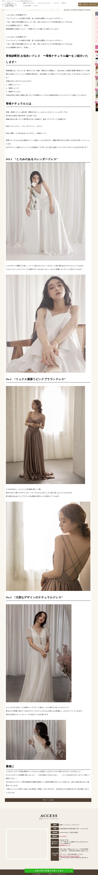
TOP (3, 10)
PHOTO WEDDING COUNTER (81, 10)
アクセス (36, 5)
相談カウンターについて (29, 3)
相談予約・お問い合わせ (90, 4)
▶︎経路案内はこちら (64, 845)
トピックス (56, 3)
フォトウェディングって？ (44, 3)
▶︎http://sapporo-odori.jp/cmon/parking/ (69, 856)
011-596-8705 (62, 836)
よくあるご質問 (27, 5)
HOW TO (64, 3)
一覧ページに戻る (48, 800)
